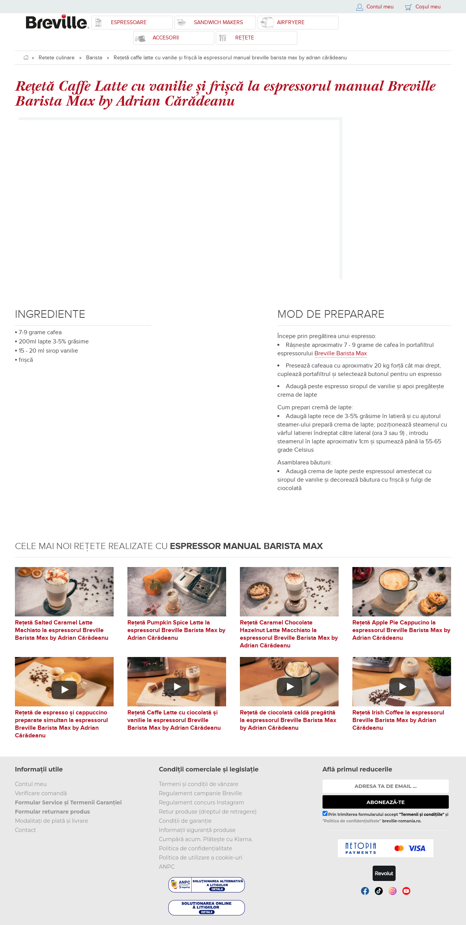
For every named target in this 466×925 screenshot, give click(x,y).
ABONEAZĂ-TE (386, 802)
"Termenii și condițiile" (421, 814)
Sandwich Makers (218, 22)
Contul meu (31, 784)
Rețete (244, 37)
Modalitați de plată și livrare (51, 820)
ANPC (166, 866)
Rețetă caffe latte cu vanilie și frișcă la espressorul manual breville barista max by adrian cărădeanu (230, 57)
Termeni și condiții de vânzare (198, 784)
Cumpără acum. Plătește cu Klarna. (206, 839)
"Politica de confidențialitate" (352, 821)
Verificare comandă (41, 793)
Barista (94, 57)
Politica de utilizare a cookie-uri (200, 857)
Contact (25, 830)
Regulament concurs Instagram (201, 802)
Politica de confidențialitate (195, 848)
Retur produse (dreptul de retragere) (208, 811)
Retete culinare (57, 57)
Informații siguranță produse (197, 830)
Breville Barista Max (340, 353)
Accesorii (166, 37)
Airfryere (291, 22)
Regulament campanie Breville (200, 793)
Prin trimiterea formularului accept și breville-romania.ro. (385, 817)
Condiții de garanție (185, 820)
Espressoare (129, 22)
